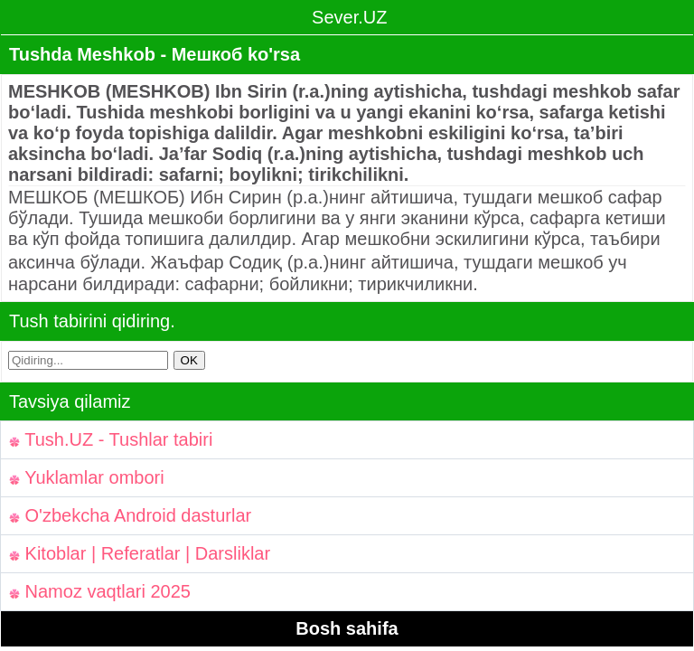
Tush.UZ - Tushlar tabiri (110, 439)
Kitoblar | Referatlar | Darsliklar (139, 553)
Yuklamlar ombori (86, 477)
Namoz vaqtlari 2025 (100, 591)
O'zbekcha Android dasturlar (130, 515)
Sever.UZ (347, 17)
